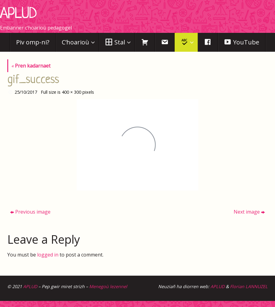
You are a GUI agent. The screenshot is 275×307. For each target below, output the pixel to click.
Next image (249, 211)
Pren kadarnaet (30, 65)
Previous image (30, 211)
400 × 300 (71, 92)
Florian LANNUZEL (249, 286)
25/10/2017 (26, 92)
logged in (47, 254)
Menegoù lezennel (108, 286)
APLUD (18, 14)
